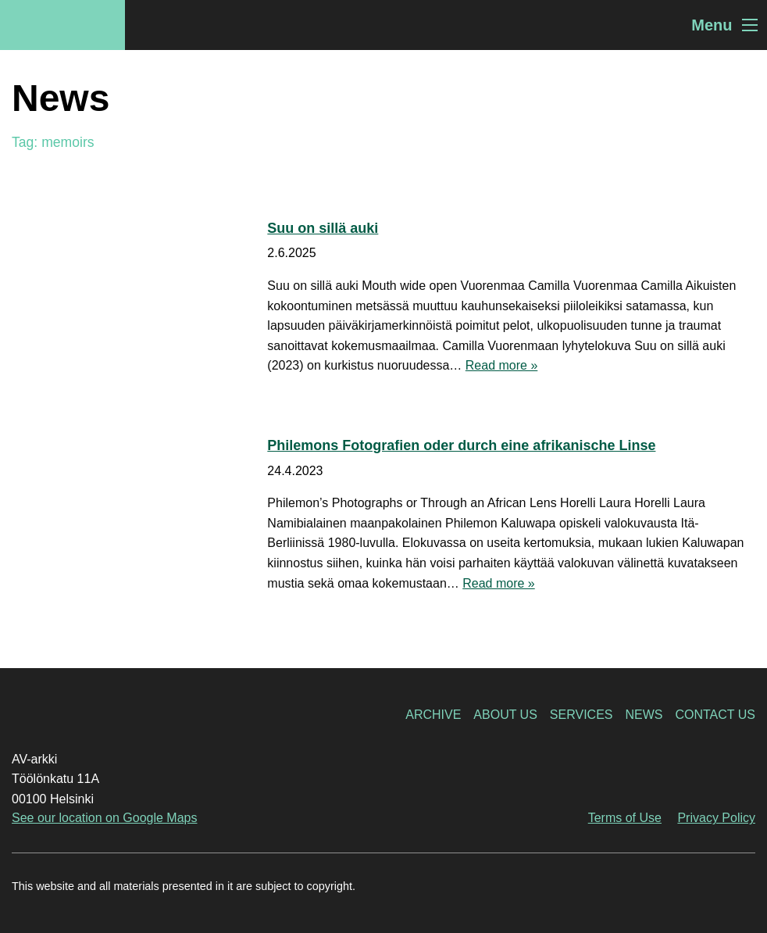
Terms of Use (625, 817)
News (643, 714)
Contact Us (715, 714)
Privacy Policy (716, 817)
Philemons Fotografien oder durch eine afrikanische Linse (461, 445)
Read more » (502, 365)
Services (581, 714)
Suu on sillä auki (322, 228)
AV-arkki (62, 25)
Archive (433, 714)
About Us (505, 714)
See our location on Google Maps (104, 817)
